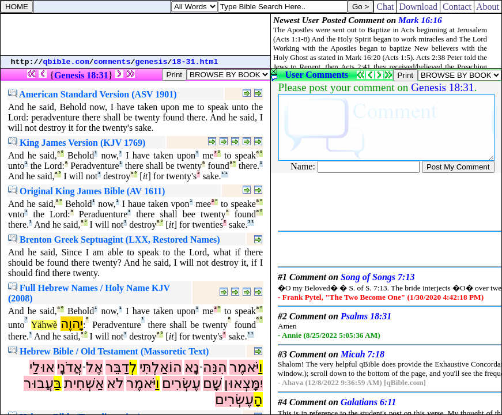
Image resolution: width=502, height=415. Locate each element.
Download (418, 7)
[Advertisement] (135, 34)
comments (112, 62)
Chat (385, 7)
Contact (457, 7)
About (487, 7)
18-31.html (195, 62)
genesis (151, 62)
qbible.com (66, 62)
